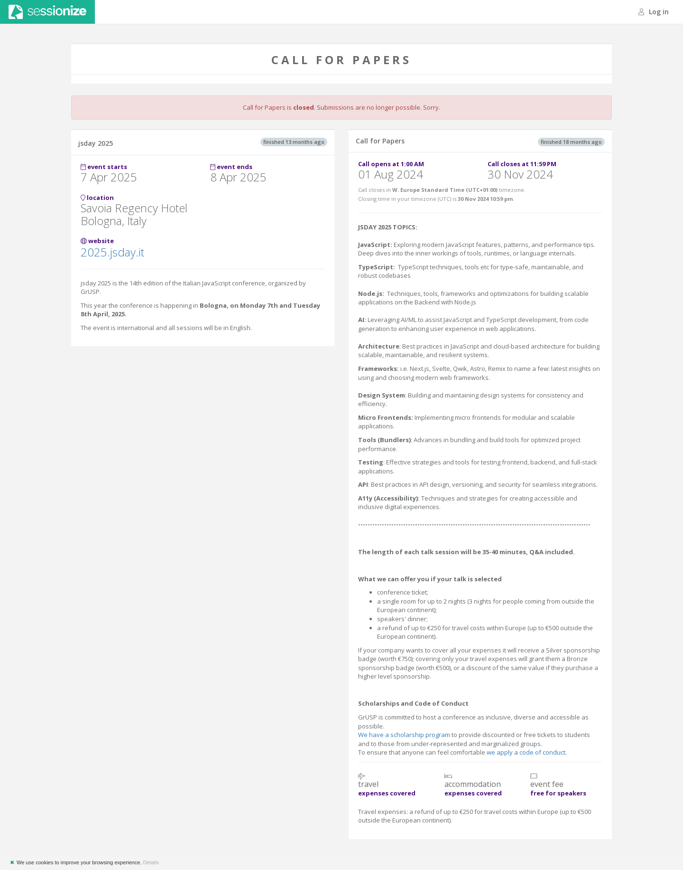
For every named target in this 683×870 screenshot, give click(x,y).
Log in (653, 11)
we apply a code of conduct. (527, 752)
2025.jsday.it (112, 252)
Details (151, 862)
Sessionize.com (47, 12)
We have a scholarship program (404, 734)
